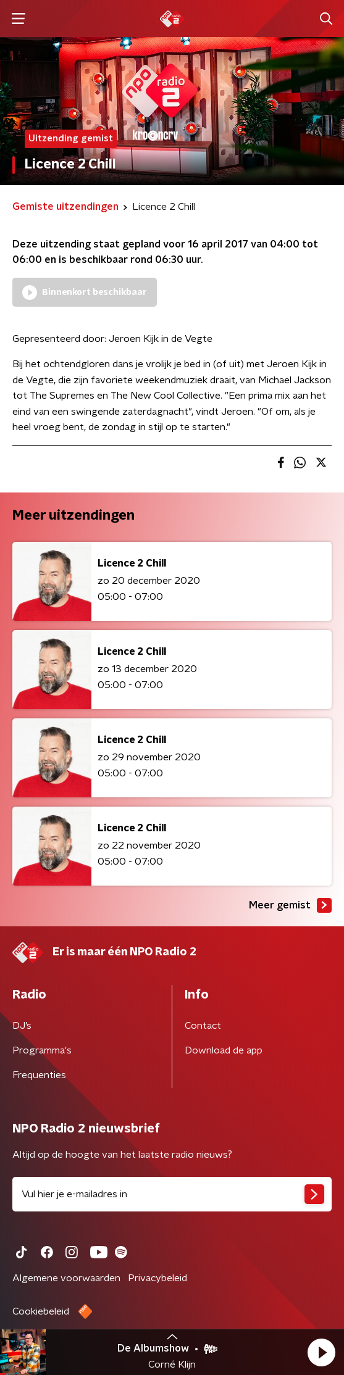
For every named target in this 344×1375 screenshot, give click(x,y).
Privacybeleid (157, 1278)
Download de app (223, 1050)
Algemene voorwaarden (66, 1278)
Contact (203, 1026)
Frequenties (39, 1075)
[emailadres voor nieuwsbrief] (172, 1194)
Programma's (42, 1050)
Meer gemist (290, 905)
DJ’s (21, 1026)
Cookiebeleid (40, 1311)
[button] (321, 1352)
